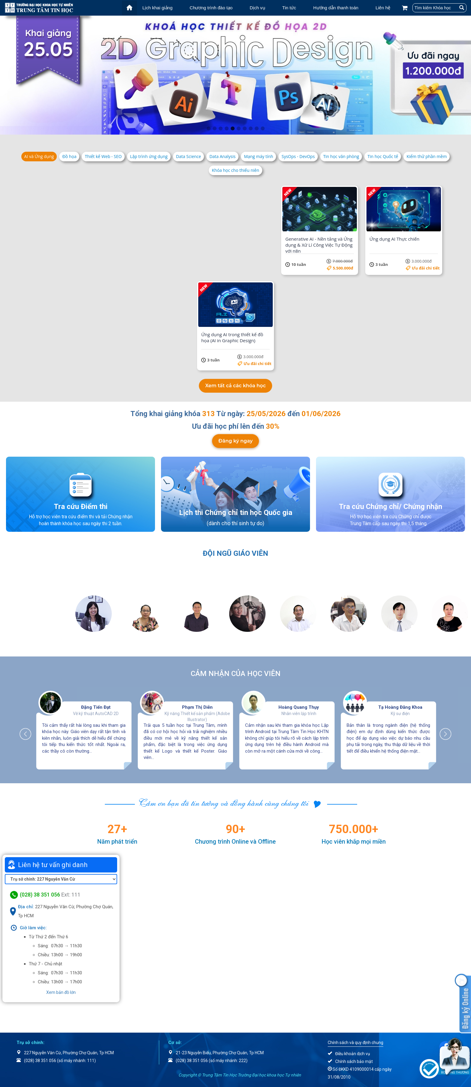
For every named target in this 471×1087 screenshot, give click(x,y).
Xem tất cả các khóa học (235, 385)
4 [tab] (226, 129)
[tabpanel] (235, 75)
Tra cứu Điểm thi (81, 506)
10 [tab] (263, 129)
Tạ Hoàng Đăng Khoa (400, 707)
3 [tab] (220, 129)
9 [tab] (257, 129)
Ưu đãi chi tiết (89, 268)
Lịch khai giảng (157, 7)
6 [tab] (238, 129)
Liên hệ (382, 7)
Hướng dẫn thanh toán (335, 7)
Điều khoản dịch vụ (352, 1053)
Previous (29, 731)
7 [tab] (245, 129)
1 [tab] (208, 129)
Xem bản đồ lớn (61, 992)
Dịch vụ (257, 7)
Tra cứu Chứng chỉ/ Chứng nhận (390, 506)
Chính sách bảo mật (354, 1061)
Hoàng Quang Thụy (298, 707)
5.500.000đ (343, 268)
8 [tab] (251, 129)
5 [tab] (232, 129)
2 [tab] (214, 129)
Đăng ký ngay (235, 441)
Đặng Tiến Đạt (96, 707)
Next (442, 731)
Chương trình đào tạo (211, 7)
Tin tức (289, 7)
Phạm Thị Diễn (197, 707)
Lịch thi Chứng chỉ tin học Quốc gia (235, 512)
